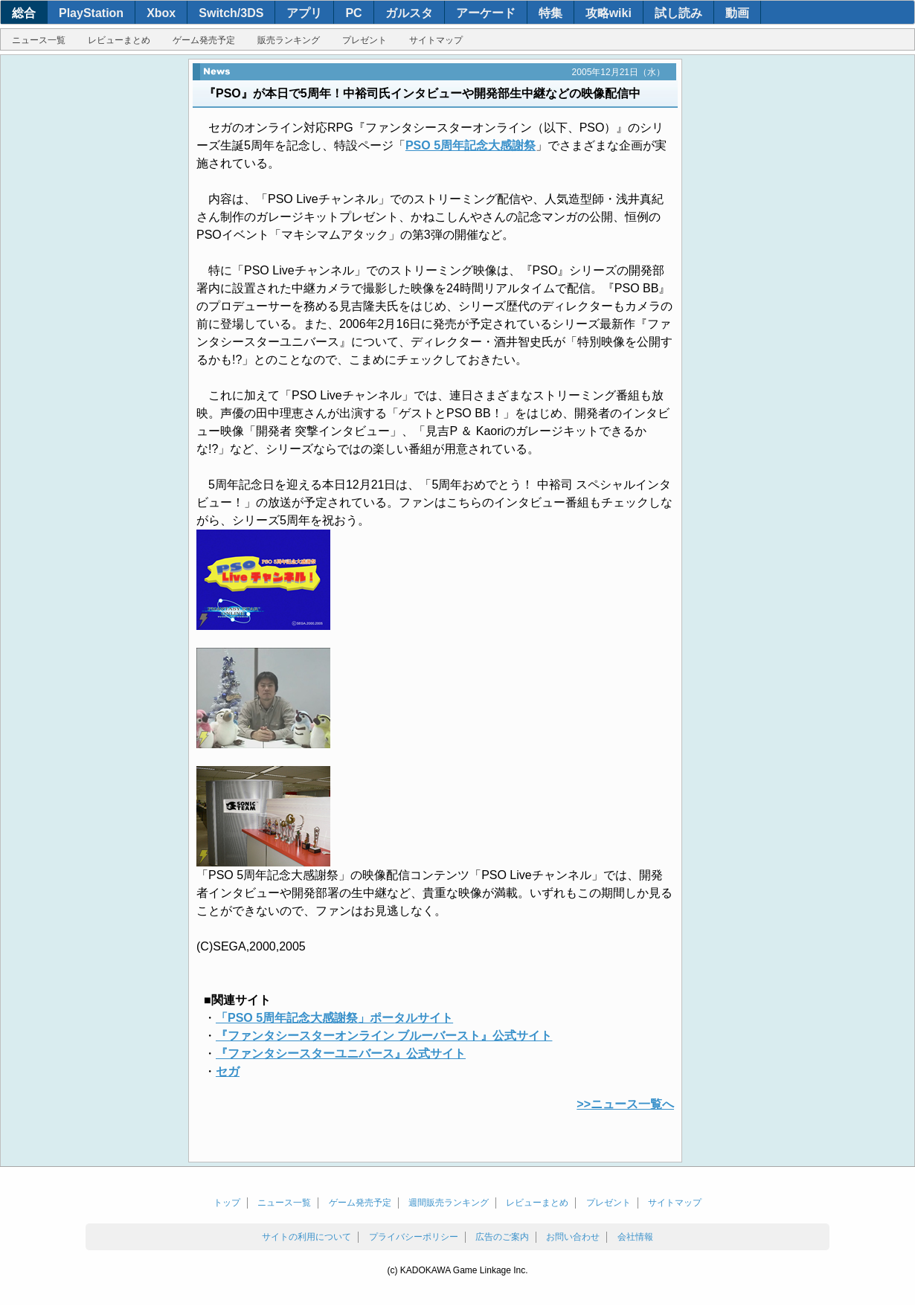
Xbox (161, 13)
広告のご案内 (502, 1237)
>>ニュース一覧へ (625, 1104)
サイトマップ (436, 40)
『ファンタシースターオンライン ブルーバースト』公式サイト (384, 1035)
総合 (24, 13)
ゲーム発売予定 (204, 40)
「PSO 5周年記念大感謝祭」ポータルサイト (334, 1017)
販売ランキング (288, 40)
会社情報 (635, 1237)
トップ (227, 1202)
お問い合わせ (573, 1237)
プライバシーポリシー (413, 1237)
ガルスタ (409, 13)
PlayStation (91, 13)
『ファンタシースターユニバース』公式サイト (341, 1053)
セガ (228, 1071)
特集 (550, 13)
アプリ (304, 13)
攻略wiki (608, 13)
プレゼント (364, 40)
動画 (737, 13)
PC (353, 13)
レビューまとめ (119, 40)
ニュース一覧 (38, 40)
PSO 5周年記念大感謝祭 (470, 145)
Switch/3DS (231, 13)
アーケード (486, 13)
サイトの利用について (306, 1237)
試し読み (678, 13)
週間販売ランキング (448, 1202)
